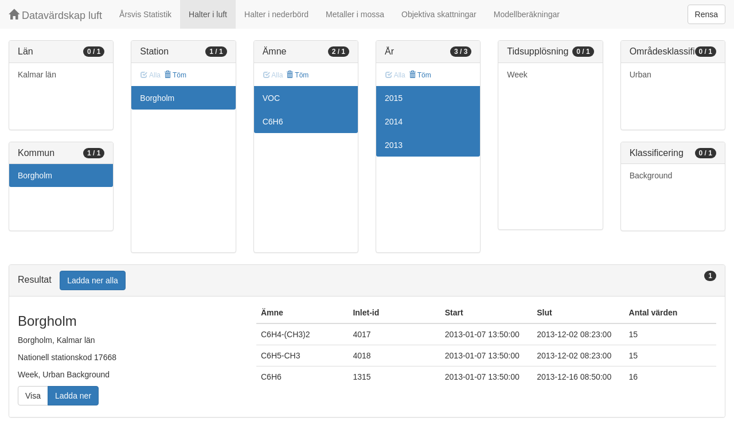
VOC (271, 98)
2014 (394, 121)
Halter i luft (208, 14)
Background (651, 175)
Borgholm (35, 175)
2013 (394, 145)
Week (517, 74)
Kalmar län (37, 74)
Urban (640, 74)
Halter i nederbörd (276, 14)
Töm (175, 75)
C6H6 (273, 121)
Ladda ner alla (92, 280)
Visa (33, 395)
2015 (394, 98)
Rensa (706, 14)
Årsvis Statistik (145, 14)
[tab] (367, 281)
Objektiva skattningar (439, 14)
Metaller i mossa (355, 14)
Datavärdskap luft (55, 15)
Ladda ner (73, 395)
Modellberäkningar (527, 14)
